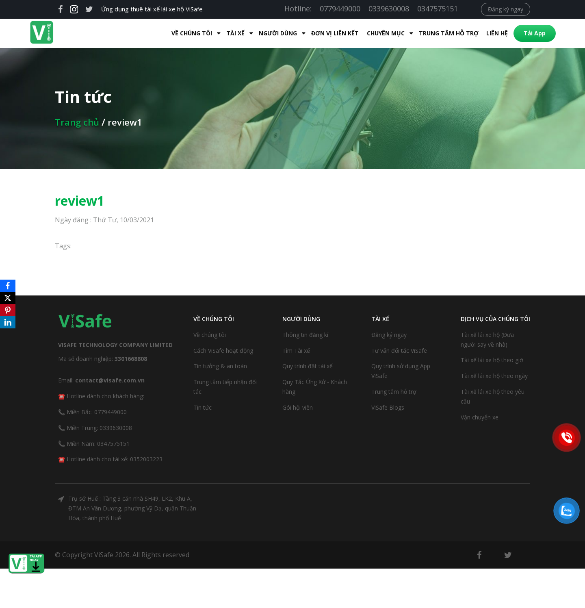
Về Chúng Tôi (175, 33)
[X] (7, 298)
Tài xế (219, 33)
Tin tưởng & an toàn (220, 366)
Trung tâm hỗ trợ (432, 33)
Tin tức (202, 407)
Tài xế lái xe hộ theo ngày (494, 376)
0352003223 (146, 459)
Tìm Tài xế (296, 350)
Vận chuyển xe (479, 417)
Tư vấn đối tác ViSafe (399, 350)
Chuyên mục (369, 33)
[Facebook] (7, 286)
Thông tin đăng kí (305, 335)
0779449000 (340, 8)
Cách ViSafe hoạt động (223, 350)
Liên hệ (481, 33)
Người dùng (262, 33)
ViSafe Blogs (387, 407)
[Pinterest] (7, 310)
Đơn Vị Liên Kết (318, 33)
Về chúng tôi (209, 335)
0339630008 (388, 8)
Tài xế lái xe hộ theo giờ (492, 360)
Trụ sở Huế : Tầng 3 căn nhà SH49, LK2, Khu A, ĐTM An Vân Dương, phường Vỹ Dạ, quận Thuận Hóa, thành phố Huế (132, 508)
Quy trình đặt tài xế (307, 366)
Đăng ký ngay (505, 9)
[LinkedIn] (7, 322)
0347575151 (437, 8)
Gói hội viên (297, 407)
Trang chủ (77, 122)
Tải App (518, 33)
